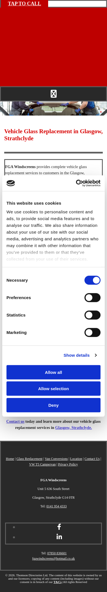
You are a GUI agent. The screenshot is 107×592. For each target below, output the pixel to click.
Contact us (15, 421)
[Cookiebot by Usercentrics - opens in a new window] (76, 183)
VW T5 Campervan (42, 464)
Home (10, 459)
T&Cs (58, 582)
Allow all (53, 372)
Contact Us (92, 459)
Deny (53, 405)
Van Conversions (56, 459)
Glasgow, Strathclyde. (73, 428)
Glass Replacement (30, 459)
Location (76, 459)
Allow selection (53, 388)
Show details (77, 355)
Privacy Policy (68, 464)
